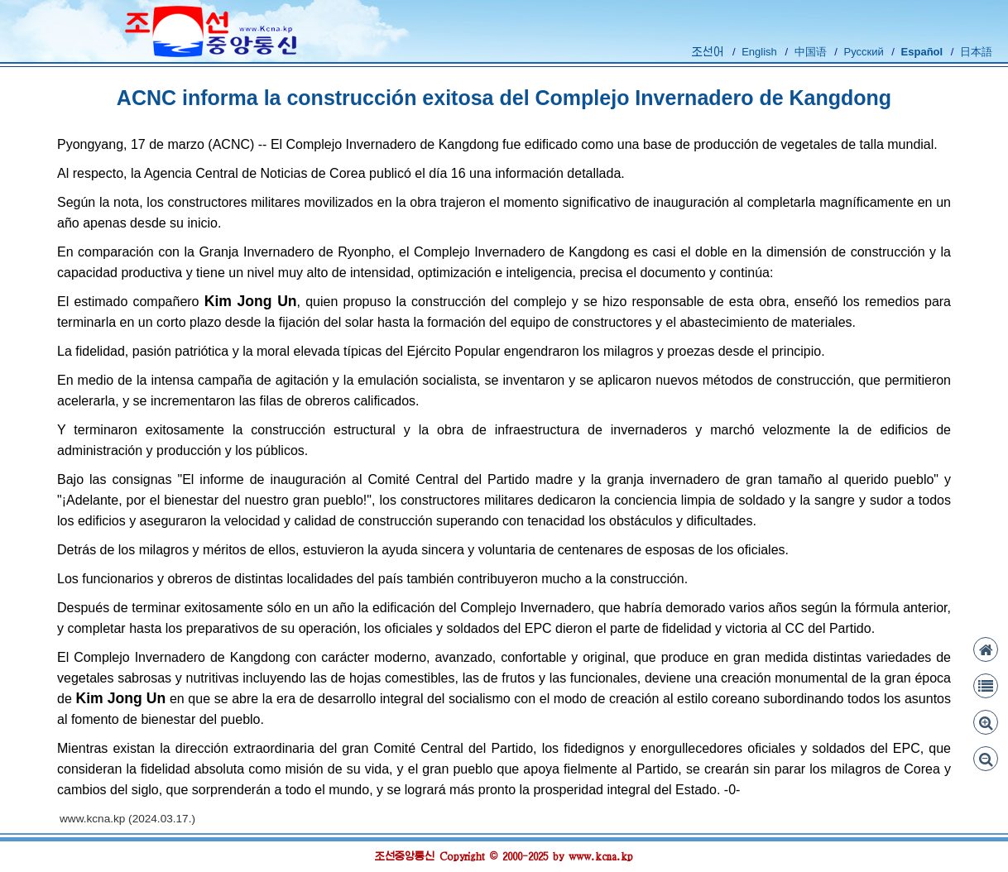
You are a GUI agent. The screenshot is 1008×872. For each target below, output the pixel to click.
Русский (863, 52)
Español (922, 52)
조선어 (708, 51)
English (759, 52)
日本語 (976, 52)
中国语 (810, 52)
